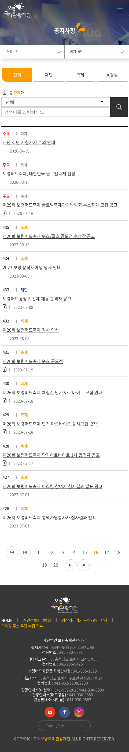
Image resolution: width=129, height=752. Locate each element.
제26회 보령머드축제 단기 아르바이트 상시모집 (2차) (50, 424)
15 (83, 552)
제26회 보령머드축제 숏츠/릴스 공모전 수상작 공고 (49, 236)
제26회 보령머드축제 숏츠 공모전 (33, 361)
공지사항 (76, 51)
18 (117, 552)
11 (38, 552)
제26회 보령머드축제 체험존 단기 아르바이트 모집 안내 (52, 393)
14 (72, 552)
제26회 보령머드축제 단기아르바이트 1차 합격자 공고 (51, 455)
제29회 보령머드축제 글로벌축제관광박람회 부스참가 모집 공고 (60, 205)
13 (61, 552)
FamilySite (64, 725)
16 (94, 552)
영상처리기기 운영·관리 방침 (84, 620)
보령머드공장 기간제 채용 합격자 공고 (37, 299)
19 (43, 565)
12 (49, 552)
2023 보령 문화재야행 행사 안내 (32, 267)
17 (106, 552)
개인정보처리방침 (37, 620)
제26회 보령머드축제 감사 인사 (31, 330)
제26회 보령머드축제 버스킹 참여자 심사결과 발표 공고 (52, 486)
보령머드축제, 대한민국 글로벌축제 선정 (39, 173)
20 (54, 565)
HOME (6, 620)
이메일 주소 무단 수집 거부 (22, 626)
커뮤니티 (13, 51)
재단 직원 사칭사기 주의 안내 (29, 142)
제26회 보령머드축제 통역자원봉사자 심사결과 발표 (49, 518)
